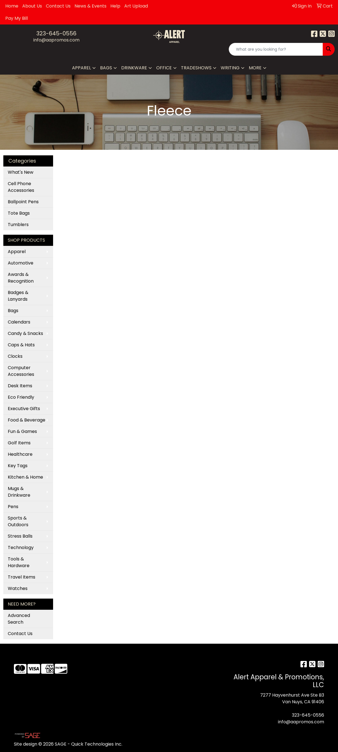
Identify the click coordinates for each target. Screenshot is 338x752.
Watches (18, 588)
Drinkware (134, 68)
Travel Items (21, 577)
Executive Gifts (24, 408)
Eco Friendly (21, 397)
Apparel (81, 68)
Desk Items (20, 386)
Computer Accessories (21, 371)
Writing (230, 68)
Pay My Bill (16, 18)
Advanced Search (19, 618)
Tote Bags (19, 213)
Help (115, 6)
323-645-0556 (56, 33)
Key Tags (18, 465)
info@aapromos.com (56, 40)
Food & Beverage (26, 420)
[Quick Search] (276, 49)
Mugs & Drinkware (19, 491)
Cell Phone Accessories (21, 186)
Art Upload (136, 6)
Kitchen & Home (25, 477)
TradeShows (196, 68)
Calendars (19, 322)
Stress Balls (20, 536)
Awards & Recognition (21, 277)
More (255, 68)
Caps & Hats (21, 345)
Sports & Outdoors (18, 521)
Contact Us (58, 6)
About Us (32, 6)
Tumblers (18, 224)
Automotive (20, 263)
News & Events (90, 6)
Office (164, 68)
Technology (21, 547)
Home (11, 6)
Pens (13, 506)
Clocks (15, 356)
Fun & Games (22, 431)
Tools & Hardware (18, 562)
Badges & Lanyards (18, 295)
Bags (106, 68)
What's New (20, 172)
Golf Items (19, 443)
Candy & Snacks (25, 333)
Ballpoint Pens (23, 202)
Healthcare (20, 454)
